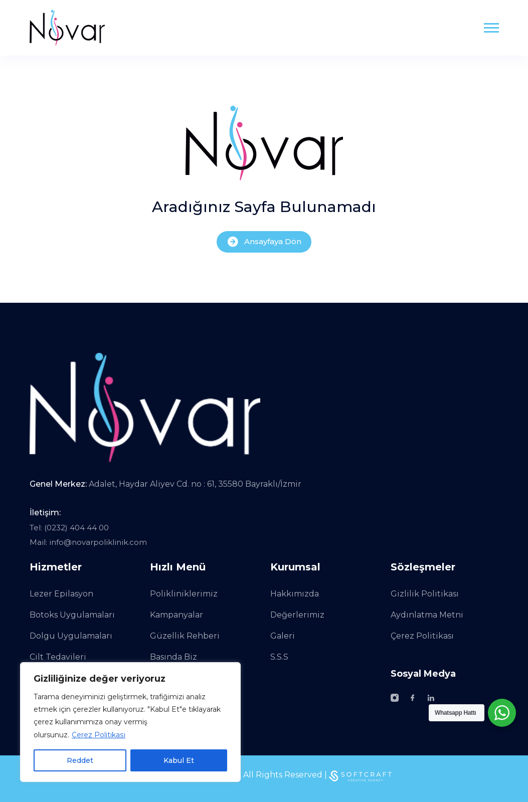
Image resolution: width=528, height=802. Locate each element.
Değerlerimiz (297, 615)
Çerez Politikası (98, 734)
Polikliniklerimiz (184, 593)
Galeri (282, 636)
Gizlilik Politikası (425, 593)
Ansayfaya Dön (264, 242)
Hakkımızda (294, 593)
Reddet (80, 760)
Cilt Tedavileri (58, 657)
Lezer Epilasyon (61, 593)
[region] (130, 722)
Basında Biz (173, 657)
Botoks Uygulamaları (72, 615)
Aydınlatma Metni (427, 615)
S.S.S (279, 657)
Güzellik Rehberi (185, 636)
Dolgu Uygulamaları (71, 636)
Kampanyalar (176, 615)
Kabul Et (178, 760)
